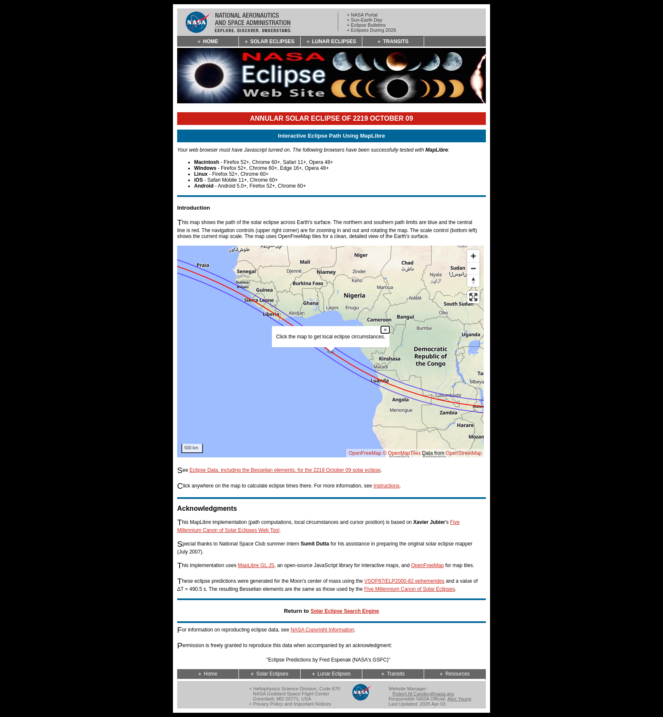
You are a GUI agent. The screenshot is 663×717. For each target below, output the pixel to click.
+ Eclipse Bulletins (366, 25)
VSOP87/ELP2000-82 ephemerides (404, 581)
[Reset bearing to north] (473, 280)
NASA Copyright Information (322, 630)
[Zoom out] (473, 268)
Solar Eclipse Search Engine (344, 611)
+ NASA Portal (362, 14)
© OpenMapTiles (402, 453)
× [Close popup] (385, 330)
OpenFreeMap (364, 453)
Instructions (386, 486)
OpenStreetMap (464, 453)
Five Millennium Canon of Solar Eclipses (409, 589)
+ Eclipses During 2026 (371, 30)
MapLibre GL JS (256, 565)
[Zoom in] (473, 256)
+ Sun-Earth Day (364, 19)
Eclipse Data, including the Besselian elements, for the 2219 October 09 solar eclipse (285, 470)
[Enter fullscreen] (473, 297)
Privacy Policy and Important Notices (292, 703)
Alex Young (459, 698)
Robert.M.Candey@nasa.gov (423, 693)
